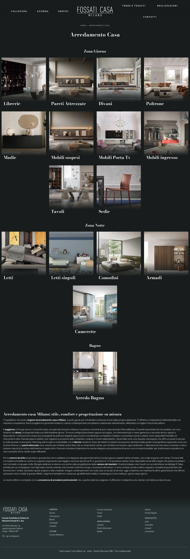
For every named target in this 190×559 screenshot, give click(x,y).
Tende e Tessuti (134, 5)
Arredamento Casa (99, 25)
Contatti (150, 17)
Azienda (43, 11)
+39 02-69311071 (12, 536)
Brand (52, 519)
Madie (99, 531)
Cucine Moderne (56, 534)
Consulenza (54, 516)
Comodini (149, 524)
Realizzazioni (167, 5)
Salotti (147, 509)
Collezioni (19, 11)
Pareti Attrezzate (104, 528)
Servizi (63, 11)
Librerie (100, 524)
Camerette (149, 531)
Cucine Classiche (104, 509)
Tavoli (99, 512)
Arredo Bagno (151, 512)
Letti (147, 521)
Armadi (148, 528)
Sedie (99, 516)
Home (83, 25)
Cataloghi (53, 522)
